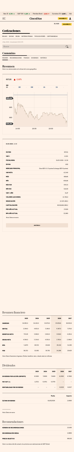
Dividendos (34, 58)
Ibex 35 (6, 14)
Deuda (18, 36)
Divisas (11, 36)
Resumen (5, 58)
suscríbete (63, 18)
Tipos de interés (39, 36)
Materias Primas (27, 36)
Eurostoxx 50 (56, 14)
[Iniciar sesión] (70, 19)
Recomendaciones (16, 58)
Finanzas (26, 58)
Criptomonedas (52, 36)
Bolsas (4, 36)
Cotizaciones (11, 31)
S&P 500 (20, 14)
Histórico (43, 58)
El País (56, 23)
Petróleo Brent (37, 14)
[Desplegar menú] (4, 18)
